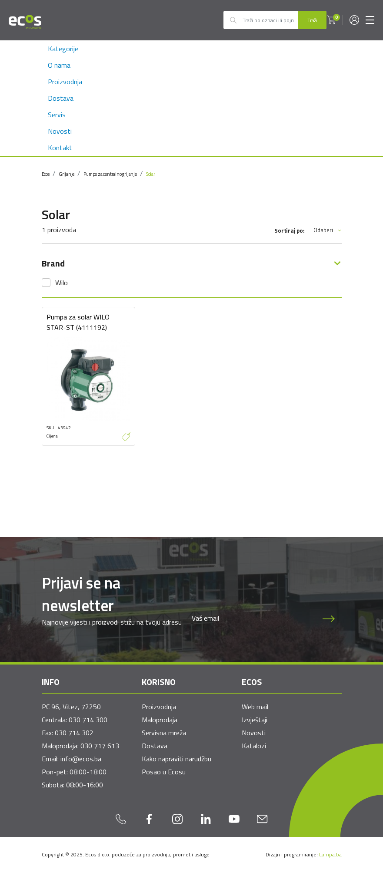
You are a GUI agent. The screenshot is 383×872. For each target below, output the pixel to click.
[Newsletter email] (254, 618)
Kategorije (63, 48)
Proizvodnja (65, 81)
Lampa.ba (330, 854)
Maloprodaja (159, 719)
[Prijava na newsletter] (329, 618)
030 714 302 (74, 732)
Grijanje (66, 174)
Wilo (61, 282)
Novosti (60, 131)
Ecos (46, 174)
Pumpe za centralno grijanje (110, 174)
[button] (331, 20)
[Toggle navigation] (370, 20)
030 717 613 (99, 745)
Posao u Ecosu (164, 772)
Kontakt (60, 147)
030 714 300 (88, 719)
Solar (150, 174)
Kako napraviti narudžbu (176, 759)
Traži (312, 20)
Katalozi (254, 745)
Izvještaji (254, 719)
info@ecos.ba (80, 759)
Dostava (60, 98)
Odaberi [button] (327, 230)
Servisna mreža (164, 732)
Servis (57, 114)
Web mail (255, 706)
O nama (59, 65)
